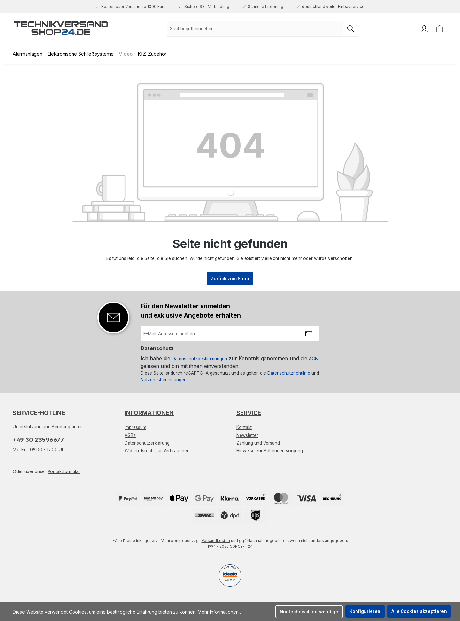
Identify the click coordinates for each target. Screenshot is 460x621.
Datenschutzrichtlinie (288, 373)
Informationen (149, 413)
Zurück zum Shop (230, 278)
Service (248, 413)
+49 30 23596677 (38, 439)
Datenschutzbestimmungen (199, 358)
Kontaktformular (64, 471)
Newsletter (247, 435)
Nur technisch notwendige (309, 611)
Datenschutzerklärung (147, 443)
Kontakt (244, 427)
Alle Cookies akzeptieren (419, 611)
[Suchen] (350, 29)
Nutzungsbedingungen (164, 379)
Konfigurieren (364, 611)
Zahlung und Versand (258, 443)
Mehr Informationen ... (220, 612)
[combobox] (255, 29)
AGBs (130, 435)
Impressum (135, 427)
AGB (313, 358)
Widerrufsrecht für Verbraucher (156, 450)
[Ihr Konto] (424, 28)
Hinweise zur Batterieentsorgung (269, 450)
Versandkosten (216, 540)
